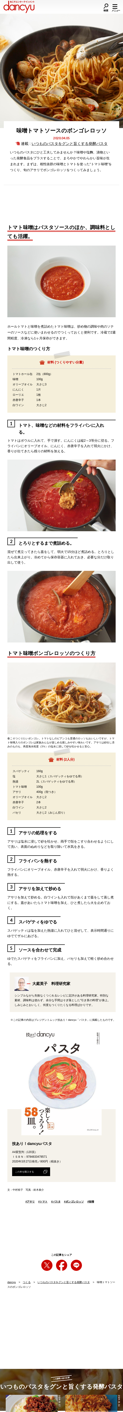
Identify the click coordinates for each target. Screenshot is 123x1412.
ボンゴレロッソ (74, 1201)
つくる (27, 1282)
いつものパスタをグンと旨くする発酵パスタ (70, 144)
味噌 (90, 1201)
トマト (42, 1201)
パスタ (55, 1201)
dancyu (11, 1282)
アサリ (30, 1201)
